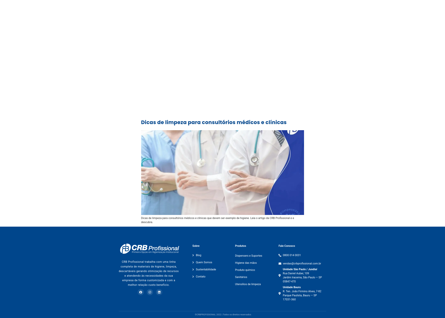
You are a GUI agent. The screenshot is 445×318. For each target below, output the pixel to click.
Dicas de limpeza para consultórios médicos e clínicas (214, 122)
